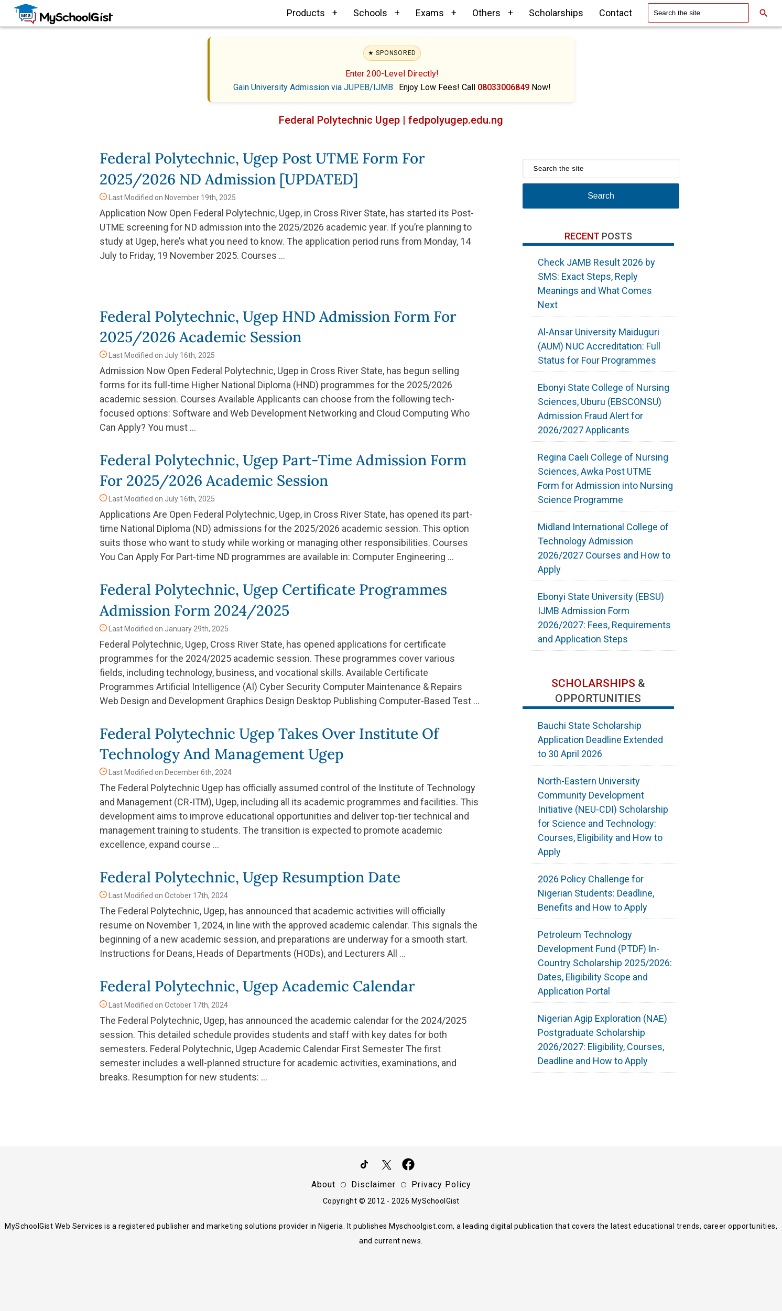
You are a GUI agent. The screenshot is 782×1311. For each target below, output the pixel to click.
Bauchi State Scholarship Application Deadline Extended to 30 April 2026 (600, 739)
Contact (615, 12)
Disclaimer (373, 1184)
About (323, 1184)
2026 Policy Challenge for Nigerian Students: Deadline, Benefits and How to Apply (596, 893)
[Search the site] (698, 13)
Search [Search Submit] (601, 195)
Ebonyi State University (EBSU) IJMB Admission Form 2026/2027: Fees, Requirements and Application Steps (604, 617)
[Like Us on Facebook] (408, 1166)
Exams (436, 13)
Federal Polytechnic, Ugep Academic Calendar (257, 986)
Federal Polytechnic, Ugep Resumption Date (250, 877)
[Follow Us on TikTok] (364, 1166)
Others (492, 13)
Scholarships (556, 12)
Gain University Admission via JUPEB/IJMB (314, 87)
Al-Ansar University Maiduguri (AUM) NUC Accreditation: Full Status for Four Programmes (599, 346)
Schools (376, 13)
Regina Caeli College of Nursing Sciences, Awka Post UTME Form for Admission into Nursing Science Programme (605, 478)
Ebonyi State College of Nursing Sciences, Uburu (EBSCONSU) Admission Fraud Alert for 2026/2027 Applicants (603, 408)
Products (312, 13)
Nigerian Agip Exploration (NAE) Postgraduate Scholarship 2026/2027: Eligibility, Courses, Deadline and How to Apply (602, 1039)
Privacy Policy (441, 1184)
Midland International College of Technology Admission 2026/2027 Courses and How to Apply (604, 548)
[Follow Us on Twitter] (386, 1166)
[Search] (763, 13)
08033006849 (504, 87)
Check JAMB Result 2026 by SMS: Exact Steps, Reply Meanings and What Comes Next (596, 283)
